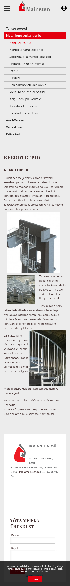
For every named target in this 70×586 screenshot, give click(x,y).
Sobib (35, 579)
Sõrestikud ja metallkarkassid (30, 56)
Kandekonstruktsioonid (26, 49)
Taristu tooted (16, 28)
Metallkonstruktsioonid (23, 35)
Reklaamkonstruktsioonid (28, 85)
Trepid (13, 71)
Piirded (14, 78)
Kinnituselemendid (23, 106)
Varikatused (15, 127)
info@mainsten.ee (24, 409)
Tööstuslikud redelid (23, 113)
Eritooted (13, 134)
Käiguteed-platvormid (25, 99)
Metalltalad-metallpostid (27, 92)
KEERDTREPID (20, 42)
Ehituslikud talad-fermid (26, 63)
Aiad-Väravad (16, 120)
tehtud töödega (32, 400)
